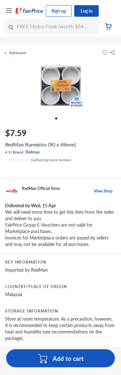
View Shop (103, 191)
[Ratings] (39, 160)
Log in (87, 11)
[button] (112, 52)
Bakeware (17, 53)
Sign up (58, 11)
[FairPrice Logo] (29, 11)
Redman (32, 152)
